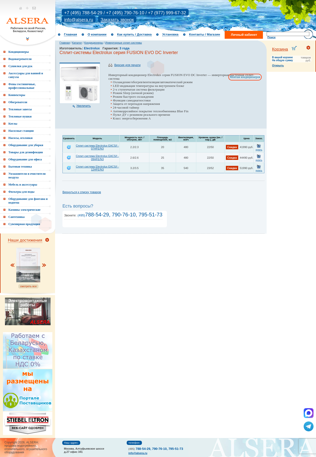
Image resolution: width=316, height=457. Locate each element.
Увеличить (83, 106)
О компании (97, 34)
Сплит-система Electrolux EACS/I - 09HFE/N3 (97, 157)
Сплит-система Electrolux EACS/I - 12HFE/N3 (97, 168)
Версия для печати (127, 65)
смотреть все (28, 286)
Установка (170, 34)
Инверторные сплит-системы (123, 42)
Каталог (77, 42)
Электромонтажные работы (27, 303)
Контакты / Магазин (204, 34)
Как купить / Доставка (134, 34)
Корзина (280, 49)
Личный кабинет (244, 35)
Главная (70, 34)
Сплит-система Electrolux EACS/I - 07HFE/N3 (97, 147)
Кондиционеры (93, 42)
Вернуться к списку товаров (81, 192)
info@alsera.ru (78, 19)
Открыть (278, 65)
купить (259, 150)
